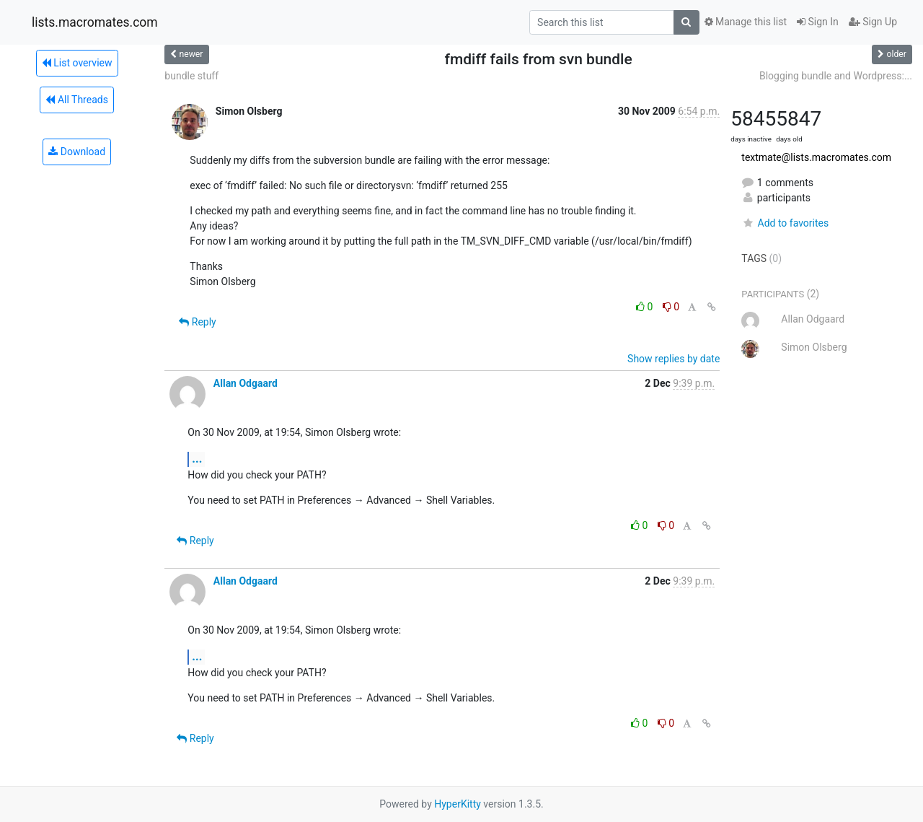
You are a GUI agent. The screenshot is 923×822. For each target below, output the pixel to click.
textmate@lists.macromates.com (816, 157)
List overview (77, 63)
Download (76, 151)
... (197, 458)
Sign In (818, 21)
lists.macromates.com (95, 22)
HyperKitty (457, 804)
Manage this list (746, 21)
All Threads (76, 99)
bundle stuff (191, 76)
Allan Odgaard (245, 383)
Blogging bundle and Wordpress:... (835, 76)
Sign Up (873, 21)
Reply (197, 322)
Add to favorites (785, 223)
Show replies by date (673, 358)
